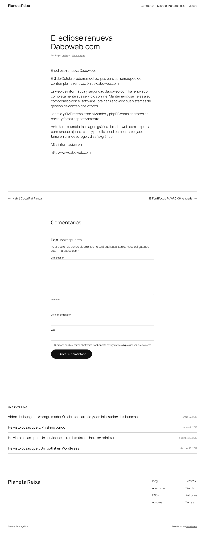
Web (53, 329)
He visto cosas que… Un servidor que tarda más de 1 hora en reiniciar (61, 438)
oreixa (65, 55)
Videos (193, 6)
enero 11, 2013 (190, 427)
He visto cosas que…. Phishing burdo (36, 427)
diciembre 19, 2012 (188, 437)
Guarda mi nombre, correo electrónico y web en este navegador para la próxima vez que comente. (103, 344)
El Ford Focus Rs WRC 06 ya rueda (170, 198)
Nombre (55, 299)
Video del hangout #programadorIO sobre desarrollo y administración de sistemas (73, 417)
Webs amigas (78, 55)
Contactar (147, 6)
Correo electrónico (61, 314)
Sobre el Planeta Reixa (171, 6)
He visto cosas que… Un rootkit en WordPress (43, 448)
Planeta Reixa (19, 5)
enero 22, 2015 (189, 416)
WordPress (191, 526)
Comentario (57, 257)
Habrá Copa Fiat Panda (27, 198)
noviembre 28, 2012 (187, 448)
